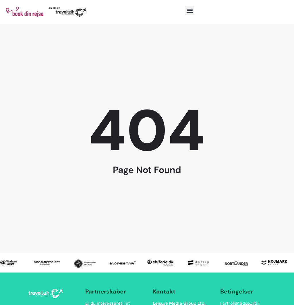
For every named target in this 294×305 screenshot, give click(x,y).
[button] (189, 10)
